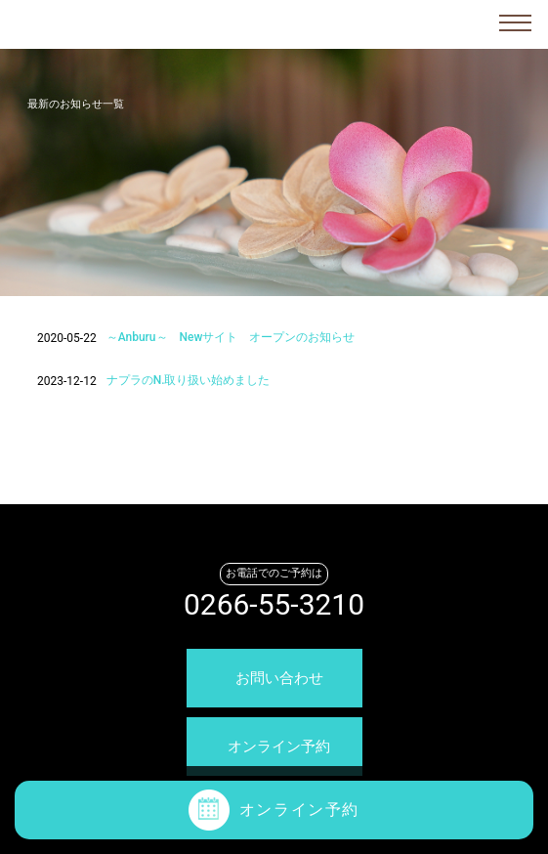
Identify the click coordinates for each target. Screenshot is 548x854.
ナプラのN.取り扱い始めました (188, 380)
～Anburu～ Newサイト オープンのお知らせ (231, 337)
